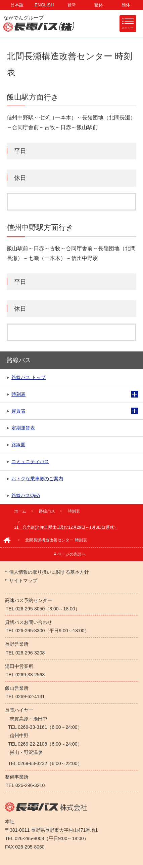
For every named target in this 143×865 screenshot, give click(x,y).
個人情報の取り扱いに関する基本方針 (49, 572)
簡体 (126, 4)
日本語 (16, 4)
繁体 (98, 4)
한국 (71, 4)
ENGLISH (44, 4)
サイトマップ (23, 580)
